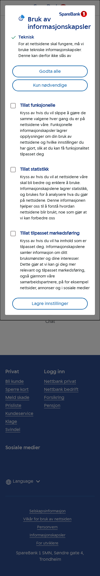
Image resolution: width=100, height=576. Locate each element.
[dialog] (50, 160)
